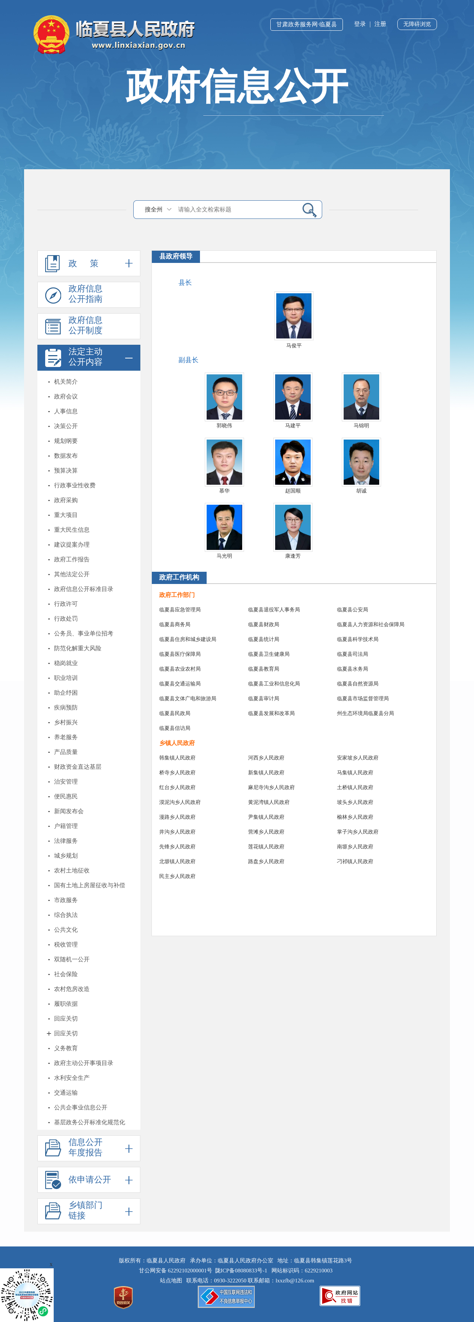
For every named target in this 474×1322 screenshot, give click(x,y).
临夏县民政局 (174, 713)
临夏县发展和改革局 (271, 713)
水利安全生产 (72, 1078)
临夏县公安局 (352, 609)
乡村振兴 (66, 722)
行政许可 (66, 604)
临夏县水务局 (352, 669)
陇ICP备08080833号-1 (241, 1270)
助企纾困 (66, 693)
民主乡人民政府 (177, 876)
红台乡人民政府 (177, 787)
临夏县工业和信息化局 (274, 684)
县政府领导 (176, 256)
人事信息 (66, 411)
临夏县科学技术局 (357, 639)
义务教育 (66, 1048)
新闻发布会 (69, 811)
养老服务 (66, 737)
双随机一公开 (72, 959)
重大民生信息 (72, 530)
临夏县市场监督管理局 (363, 698)
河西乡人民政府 (266, 758)
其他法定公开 (72, 574)
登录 (360, 24)
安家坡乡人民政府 (357, 758)
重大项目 (66, 515)
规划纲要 (66, 441)
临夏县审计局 (263, 698)
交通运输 (66, 1092)
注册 (380, 24)
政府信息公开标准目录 (83, 589)
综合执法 (66, 915)
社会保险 (66, 974)
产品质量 (66, 752)
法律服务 (66, 841)
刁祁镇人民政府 (355, 861)
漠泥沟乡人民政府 (180, 802)
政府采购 (66, 500)
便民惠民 (66, 796)
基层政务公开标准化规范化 (89, 1122)
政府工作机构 (179, 577)
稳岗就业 (66, 663)
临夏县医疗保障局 (180, 654)
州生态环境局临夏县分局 (365, 713)
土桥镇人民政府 (355, 787)
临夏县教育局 (263, 669)
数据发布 (66, 456)
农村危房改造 (72, 989)
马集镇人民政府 (355, 772)
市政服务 (66, 900)
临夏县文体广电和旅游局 (187, 698)
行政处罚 (66, 618)
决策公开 (66, 426)
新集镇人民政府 (266, 772)
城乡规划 (66, 855)
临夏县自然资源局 (357, 684)
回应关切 (66, 1018)
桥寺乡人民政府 (177, 772)
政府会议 (66, 396)
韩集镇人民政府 (177, 758)
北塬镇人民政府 (177, 861)
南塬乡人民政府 (355, 846)
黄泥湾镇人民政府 (269, 802)
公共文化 (66, 930)
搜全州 (154, 209)
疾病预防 (66, 707)
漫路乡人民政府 (177, 817)
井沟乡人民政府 (177, 832)
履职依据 (66, 1004)
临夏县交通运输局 (180, 684)
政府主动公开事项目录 (83, 1063)
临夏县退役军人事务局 (274, 609)
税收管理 (66, 944)
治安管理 (66, 781)
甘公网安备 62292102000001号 (176, 1270)
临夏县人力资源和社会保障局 (370, 624)
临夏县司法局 (352, 654)
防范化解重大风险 (77, 648)
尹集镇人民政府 (266, 817)
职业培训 (66, 678)
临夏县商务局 (174, 624)
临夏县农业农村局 (180, 669)
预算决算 (66, 470)
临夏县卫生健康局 (269, 654)
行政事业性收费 (75, 485)
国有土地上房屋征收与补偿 (89, 885)
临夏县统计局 (263, 639)
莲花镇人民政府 (266, 846)
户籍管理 (66, 826)
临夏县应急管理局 (180, 609)
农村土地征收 (72, 870)
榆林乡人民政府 (355, 817)
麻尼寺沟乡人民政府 (271, 787)
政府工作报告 (72, 559)
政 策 (89, 263)
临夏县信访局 (174, 728)
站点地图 (172, 1280)
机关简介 (66, 381)
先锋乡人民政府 (177, 846)
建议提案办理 (72, 544)
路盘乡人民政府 (266, 861)
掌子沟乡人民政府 (357, 832)
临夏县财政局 (263, 624)
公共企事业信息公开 (80, 1107)
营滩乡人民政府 (266, 832)
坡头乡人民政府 (355, 802)
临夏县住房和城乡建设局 (187, 639)
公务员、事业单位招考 (83, 633)
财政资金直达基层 (77, 767)
